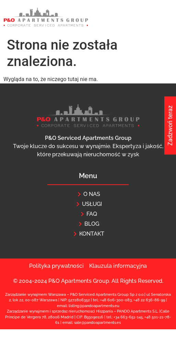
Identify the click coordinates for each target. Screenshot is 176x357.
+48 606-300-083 (116, 300)
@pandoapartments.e (100, 322)
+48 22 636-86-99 (149, 300)
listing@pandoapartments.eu (94, 306)
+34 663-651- (125, 317)
